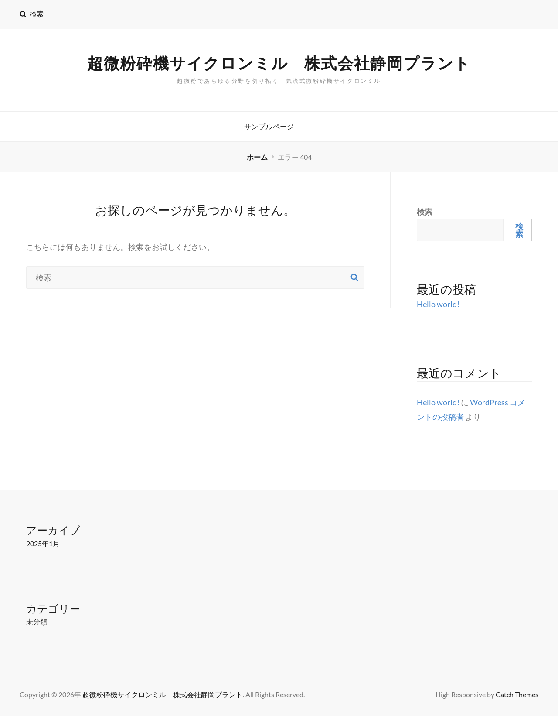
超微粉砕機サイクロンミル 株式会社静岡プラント (279, 63)
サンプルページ (269, 126)
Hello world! (438, 304)
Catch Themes (517, 694)
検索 (424, 211)
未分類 (36, 621)
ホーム (258, 157)
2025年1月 (43, 543)
